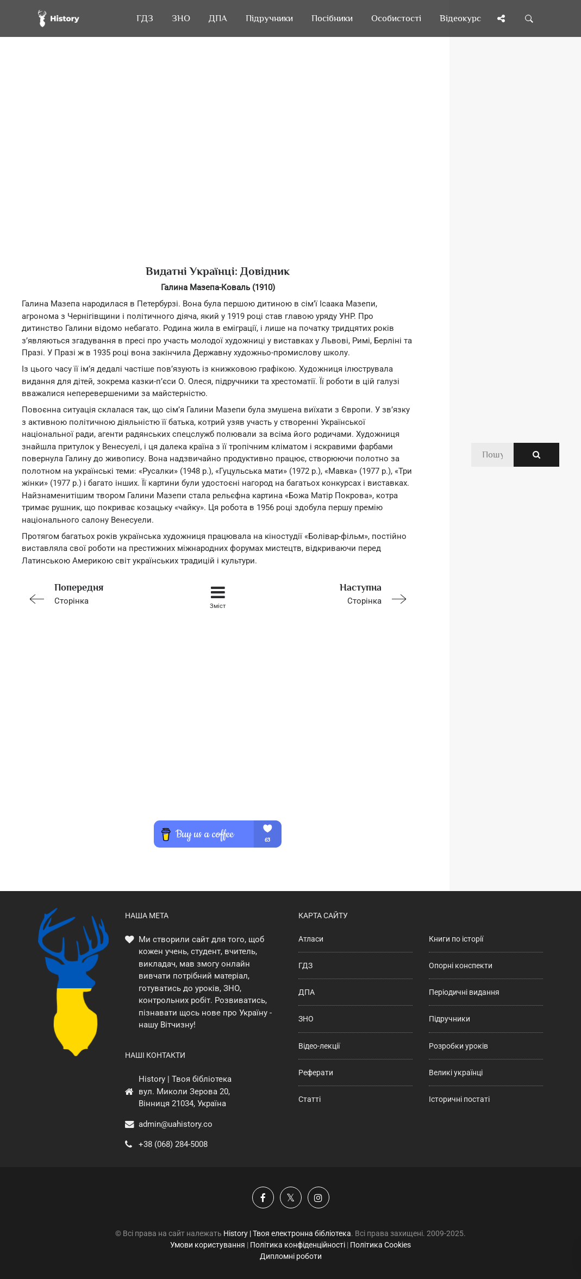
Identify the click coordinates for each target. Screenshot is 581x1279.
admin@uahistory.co (176, 1124)
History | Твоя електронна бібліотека (287, 1233)
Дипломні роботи (291, 1256)
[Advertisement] (218, 168)
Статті (309, 1099)
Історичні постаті (459, 1099)
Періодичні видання (464, 992)
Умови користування (207, 1244)
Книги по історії (456, 939)
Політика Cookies (380, 1244)
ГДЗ (305, 965)
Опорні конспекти (460, 965)
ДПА (306, 992)
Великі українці (456, 1072)
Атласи (310, 939)
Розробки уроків (458, 1046)
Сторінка (100, 593)
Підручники (449, 1018)
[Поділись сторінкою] (501, 18)
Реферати (315, 1072)
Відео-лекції (319, 1046)
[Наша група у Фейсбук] (263, 1197)
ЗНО (306, 1018)
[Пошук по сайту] (529, 18)
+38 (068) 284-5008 (173, 1144)
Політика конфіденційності (297, 1244)
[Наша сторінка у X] (291, 1197)
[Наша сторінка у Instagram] (318, 1197)
